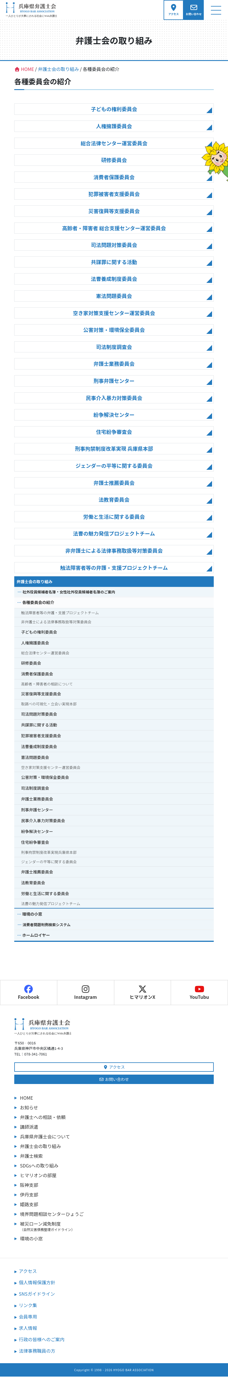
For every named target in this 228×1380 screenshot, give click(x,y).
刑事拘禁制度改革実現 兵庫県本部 (114, 452)
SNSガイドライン (37, 1297)
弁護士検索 (31, 1159)
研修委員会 (114, 163)
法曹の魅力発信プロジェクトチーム (114, 537)
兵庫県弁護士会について (45, 1139)
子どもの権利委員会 (114, 112)
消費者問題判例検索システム (47, 928)
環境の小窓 (32, 917)
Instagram (85, 996)
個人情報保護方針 (37, 1285)
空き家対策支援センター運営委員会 (114, 316)
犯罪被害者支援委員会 (114, 197)
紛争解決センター (114, 418)
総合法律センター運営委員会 (114, 146)
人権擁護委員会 (114, 129)
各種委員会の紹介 (38, 606)
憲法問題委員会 (114, 299)
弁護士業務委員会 (114, 367)
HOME (26, 1101)
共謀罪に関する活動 (114, 265)
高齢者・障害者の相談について (47, 687)
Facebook (28, 996)
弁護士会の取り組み (34, 585)
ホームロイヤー (36, 938)
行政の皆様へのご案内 (41, 1342)
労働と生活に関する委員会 (114, 520)
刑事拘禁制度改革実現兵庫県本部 (49, 856)
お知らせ (29, 1110)
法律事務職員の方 (37, 1354)
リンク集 (28, 1308)
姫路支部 (29, 1207)
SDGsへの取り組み (39, 1168)
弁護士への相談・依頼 (43, 1120)
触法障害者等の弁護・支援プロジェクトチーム (114, 571)
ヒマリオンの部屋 (38, 1178)
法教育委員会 (114, 503)
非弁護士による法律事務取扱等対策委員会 (113, 554)
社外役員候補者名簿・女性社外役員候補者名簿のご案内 (69, 595)
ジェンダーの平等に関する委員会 (114, 469)
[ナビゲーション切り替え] (216, 12)
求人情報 (28, 1331)
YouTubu (199, 996)
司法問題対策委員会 (114, 248)
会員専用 (28, 1319)
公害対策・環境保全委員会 (114, 333)
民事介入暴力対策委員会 (114, 401)
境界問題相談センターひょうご (52, 1217)
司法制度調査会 (114, 350)
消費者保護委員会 (114, 180)
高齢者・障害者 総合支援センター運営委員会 (114, 231)
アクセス (114, 1070)
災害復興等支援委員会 (114, 214)
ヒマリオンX (142, 996)
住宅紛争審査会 (114, 435)
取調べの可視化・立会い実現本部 (49, 707)
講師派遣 (29, 1130)
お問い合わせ (114, 1082)
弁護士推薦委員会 (114, 486)
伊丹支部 (29, 1198)
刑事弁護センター (114, 384)
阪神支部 (29, 1188)
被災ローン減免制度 (117, 1230)
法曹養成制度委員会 (114, 282)
